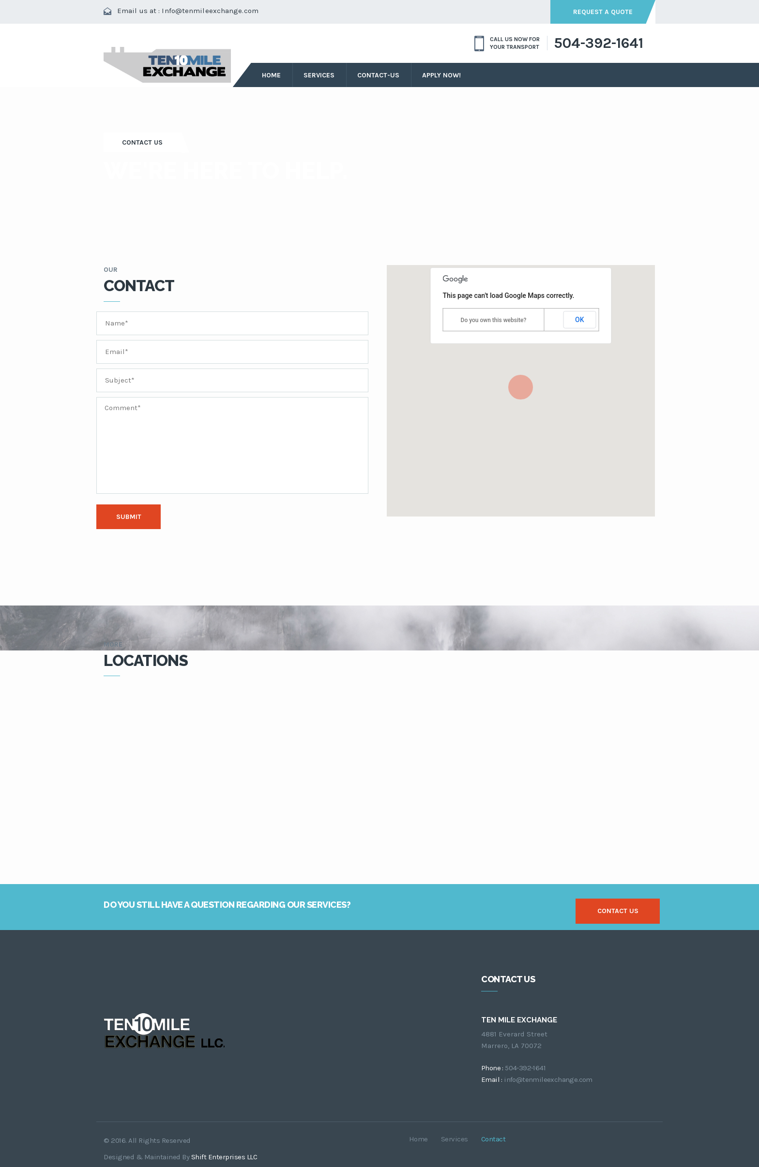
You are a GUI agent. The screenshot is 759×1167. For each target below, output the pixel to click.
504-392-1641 (598, 43)
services (319, 75)
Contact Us (143, 142)
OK (579, 320)
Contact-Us (378, 75)
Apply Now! (441, 75)
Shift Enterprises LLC (224, 1156)
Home (271, 75)
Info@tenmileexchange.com (210, 10)
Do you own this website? (494, 320)
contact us (617, 910)
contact (493, 1138)
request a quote (602, 12)
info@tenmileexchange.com (548, 1079)
